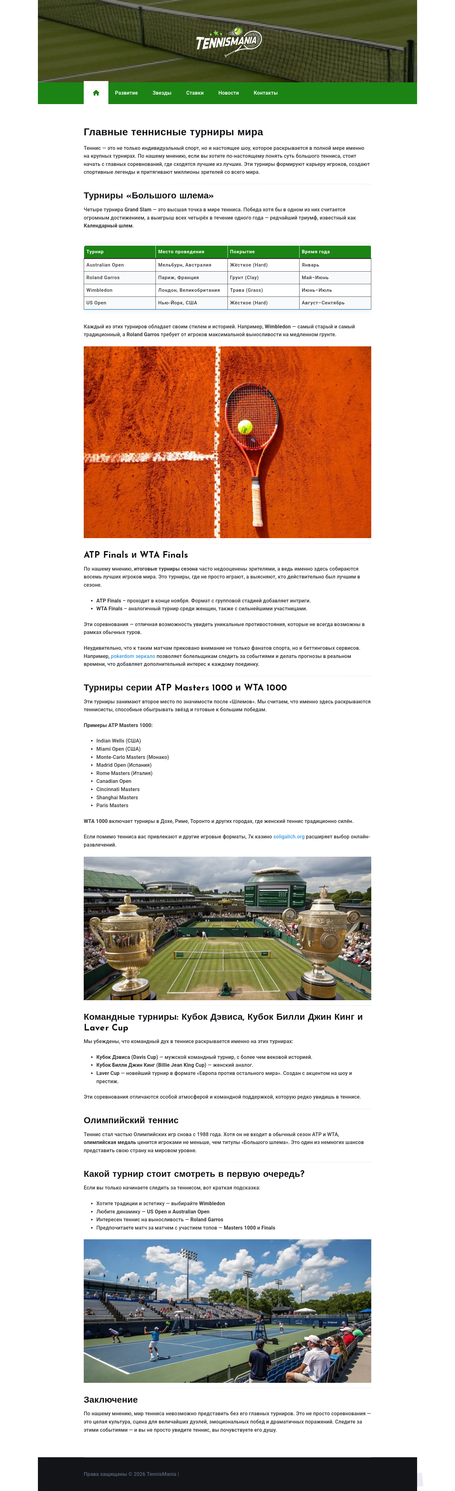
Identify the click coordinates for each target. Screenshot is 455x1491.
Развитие (126, 93)
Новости (228, 93)
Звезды (162, 93)
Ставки (194, 93)
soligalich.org (289, 837)
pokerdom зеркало (133, 656)
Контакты (266, 93)
